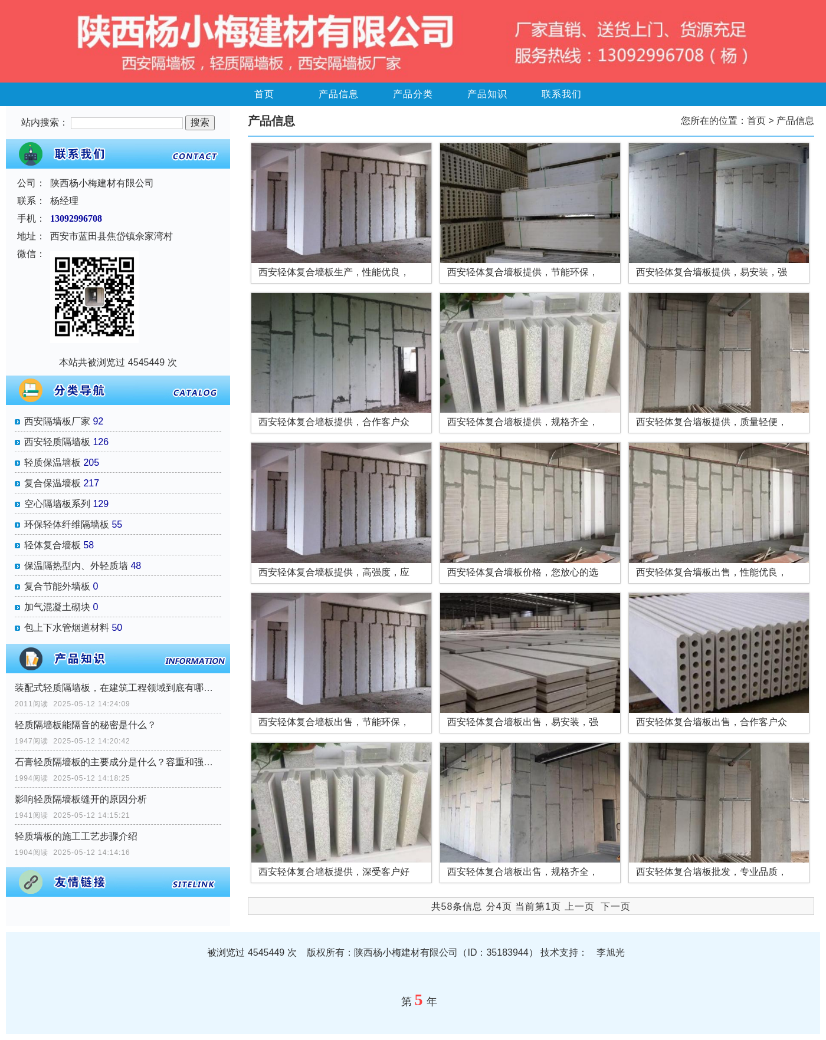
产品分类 (413, 94)
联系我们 (562, 94)
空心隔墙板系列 (57, 504)
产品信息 (339, 94)
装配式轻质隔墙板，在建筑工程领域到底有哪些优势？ (118, 688)
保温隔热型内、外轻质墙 (76, 566)
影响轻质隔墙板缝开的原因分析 (81, 799)
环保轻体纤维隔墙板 (66, 524)
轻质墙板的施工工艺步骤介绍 (76, 836)
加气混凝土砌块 (57, 607)
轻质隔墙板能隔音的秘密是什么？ (85, 725)
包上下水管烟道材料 (66, 628)
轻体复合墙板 (52, 545)
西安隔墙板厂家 (57, 421)
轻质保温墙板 (52, 463)
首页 (264, 94)
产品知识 (487, 94)
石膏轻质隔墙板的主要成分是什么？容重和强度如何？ (118, 762)
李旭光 (610, 952)
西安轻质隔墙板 (57, 442)
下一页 (616, 906)
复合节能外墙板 (57, 586)
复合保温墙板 (52, 483)
